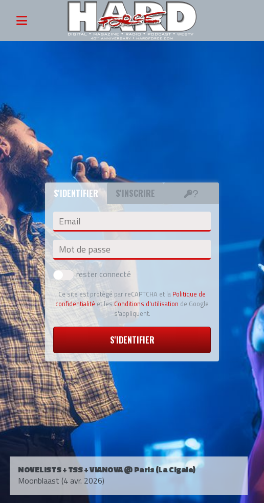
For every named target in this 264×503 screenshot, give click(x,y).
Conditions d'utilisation (146, 304)
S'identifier (132, 340)
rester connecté (92, 274)
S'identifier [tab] (76, 193)
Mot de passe (85, 249)
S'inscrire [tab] (135, 193)
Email (69, 221)
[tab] (191, 193)
